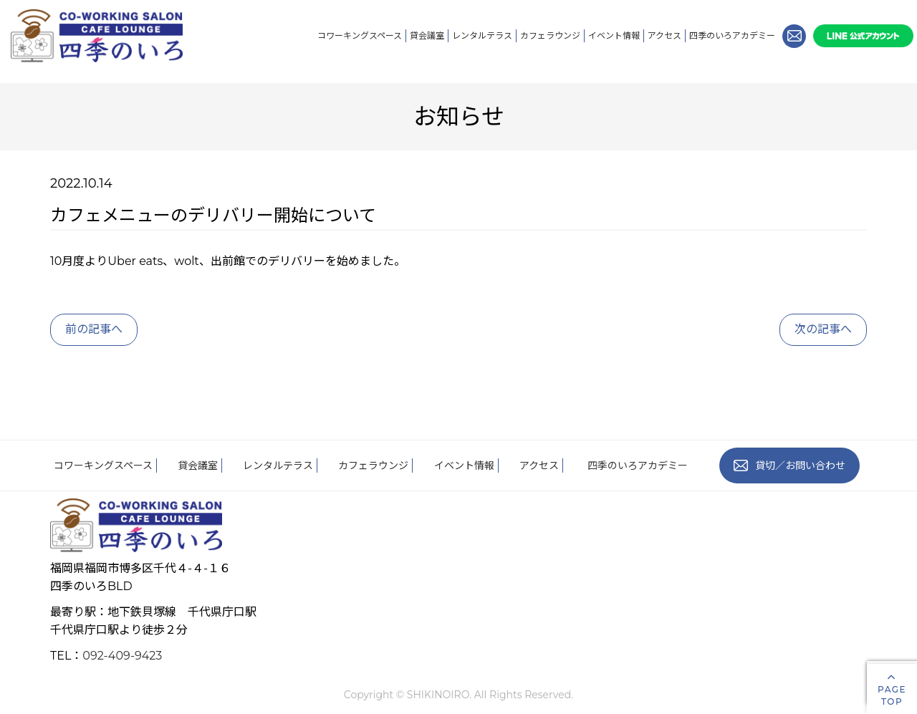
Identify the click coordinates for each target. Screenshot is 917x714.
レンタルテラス (482, 35)
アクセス (664, 35)
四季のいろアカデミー (732, 35)
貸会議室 (427, 35)
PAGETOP (892, 688)
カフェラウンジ (550, 35)
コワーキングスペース (359, 35)
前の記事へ (94, 329)
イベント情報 (614, 35)
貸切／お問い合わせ (789, 465)
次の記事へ (823, 329)
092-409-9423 (122, 655)
